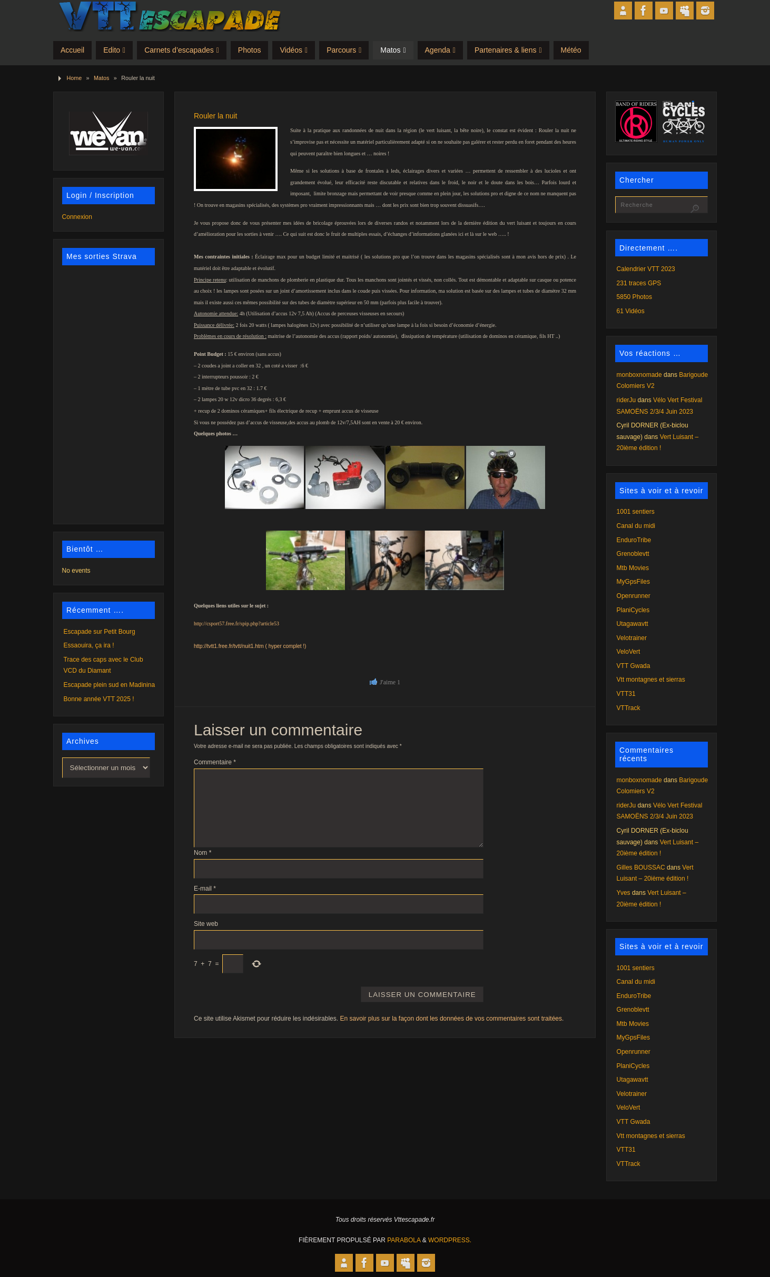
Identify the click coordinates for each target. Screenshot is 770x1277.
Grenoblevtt (633, 553)
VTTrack (628, 708)
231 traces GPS (639, 283)
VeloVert (628, 651)
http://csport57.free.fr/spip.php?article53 (236, 623)
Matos (101, 78)
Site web (206, 923)
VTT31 (626, 693)
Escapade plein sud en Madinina (109, 685)
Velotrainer (632, 638)
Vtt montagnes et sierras (651, 679)
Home (74, 78)
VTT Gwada (633, 666)
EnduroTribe (634, 540)
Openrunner (633, 596)
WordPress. (449, 1240)
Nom (202, 852)
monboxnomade (639, 374)
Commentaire (215, 762)
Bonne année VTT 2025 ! (99, 699)
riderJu (626, 400)
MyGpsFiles (633, 581)
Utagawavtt (632, 623)
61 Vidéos (631, 311)
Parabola (403, 1240)
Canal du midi (636, 526)
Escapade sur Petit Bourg (99, 631)
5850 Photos (634, 297)
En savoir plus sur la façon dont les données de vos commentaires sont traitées (451, 1018)
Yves (623, 892)
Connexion (77, 217)
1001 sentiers (636, 511)
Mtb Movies (633, 568)
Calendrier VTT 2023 (646, 269)
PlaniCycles (633, 610)
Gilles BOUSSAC (641, 867)
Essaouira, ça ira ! (89, 645)
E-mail (205, 888)
